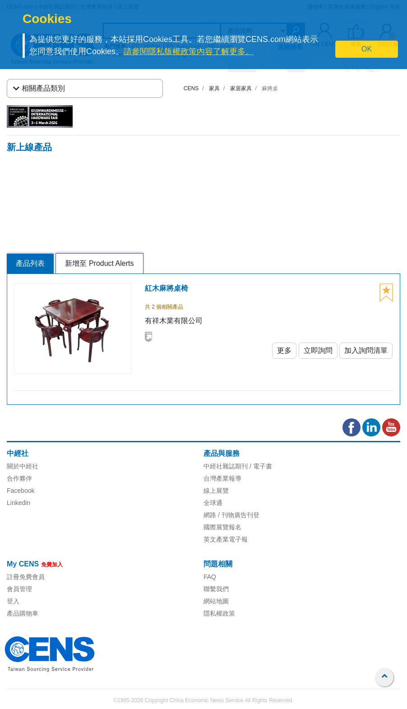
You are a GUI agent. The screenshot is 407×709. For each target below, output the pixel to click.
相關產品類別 (39, 88)
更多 (284, 350)
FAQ (210, 576)
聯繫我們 (216, 589)
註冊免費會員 (26, 576)
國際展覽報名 (222, 527)
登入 (13, 601)
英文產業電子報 (226, 539)
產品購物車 (22, 613)
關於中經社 (22, 466)
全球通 (213, 502)
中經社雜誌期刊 (226, 466)
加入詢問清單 (366, 350)
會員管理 (19, 589)
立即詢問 (318, 350)
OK (366, 49)
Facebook (20, 490)
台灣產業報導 (222, 478)
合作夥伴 (19, 478)
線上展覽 (216, 490)
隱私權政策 (219, 613)
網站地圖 (216, 601)
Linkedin (18, 502)
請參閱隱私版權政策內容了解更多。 (189, 51)
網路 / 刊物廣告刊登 (231, 515)
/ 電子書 (260, 466)
